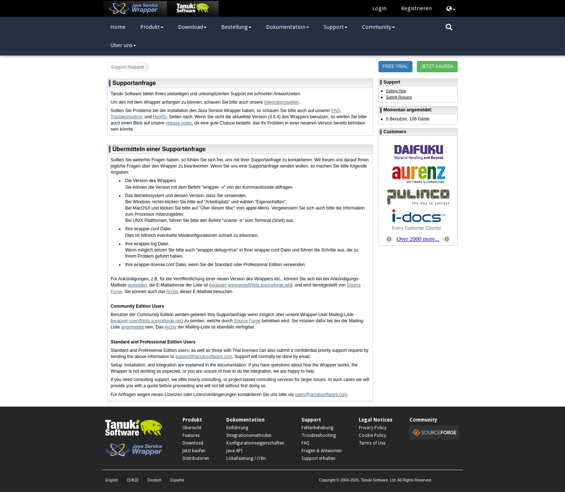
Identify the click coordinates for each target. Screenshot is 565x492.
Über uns (123, 45)
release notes (179, 123)
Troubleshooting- (127, 116)
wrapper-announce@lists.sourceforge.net (251, 285)
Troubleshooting (318, 435)
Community (378, 27)
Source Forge (247, 320)
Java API (234, 450)
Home (118, 27)
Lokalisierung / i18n (246, 458)
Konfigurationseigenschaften (255, 443)
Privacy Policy (373, 427)
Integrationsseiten (281, 102)
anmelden (137, 285)
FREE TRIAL (395, 66)
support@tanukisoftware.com (203, 356)
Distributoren (195, 458)
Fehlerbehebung (317, 427)
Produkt (152, 27)
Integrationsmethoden (249, 435)
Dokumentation (287, 27)
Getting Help (396, 91)
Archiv (172, 291)
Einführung (237, 427)
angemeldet (132, 327)
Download (192, 27)
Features (191, 435)
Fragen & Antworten (321, 450)
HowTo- (160, 116)
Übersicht (191, 427)
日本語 (133, 480)
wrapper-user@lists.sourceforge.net (146, 320)
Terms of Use (372, 443)
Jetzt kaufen (193, 450)
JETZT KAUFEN (437, 66)
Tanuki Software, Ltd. (378, 480)
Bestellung (236, 27)
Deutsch (154, 480)
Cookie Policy (372, 435)
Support (335, 27)
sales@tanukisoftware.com (321, 394)
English (111, 480)
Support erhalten (318, 458)
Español (177, 480)
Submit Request (399, 97)
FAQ (335, 110)
